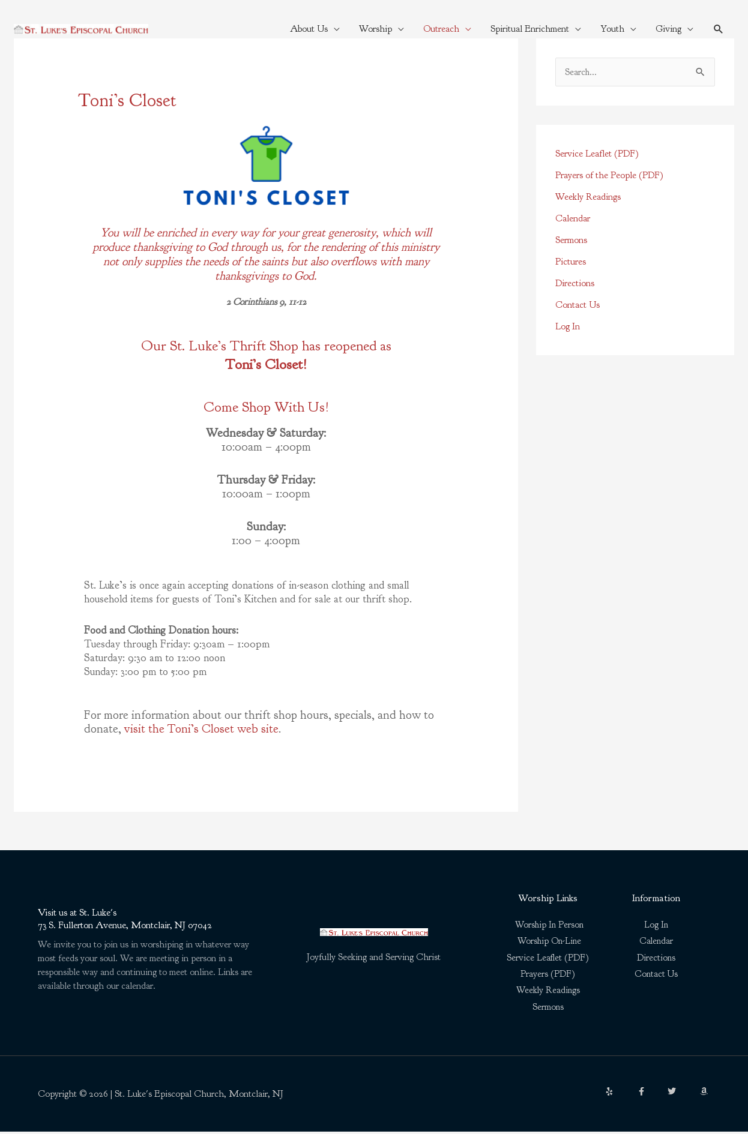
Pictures (570, 262)
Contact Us (577, 305)
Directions (574, 284)
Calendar (572, 219)
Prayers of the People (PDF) (609, 176)
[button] (718, 29)
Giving (668, 29)
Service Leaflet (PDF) (597, 154)
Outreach (441, 29)
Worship (374, 29)
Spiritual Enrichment (529, 29)
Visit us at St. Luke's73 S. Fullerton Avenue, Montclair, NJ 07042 (129, 919)
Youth (612, 29)
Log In (567, 327)
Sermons (571, 241)
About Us (308, 29)
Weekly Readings (588, 197)
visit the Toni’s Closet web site (201, 728)
